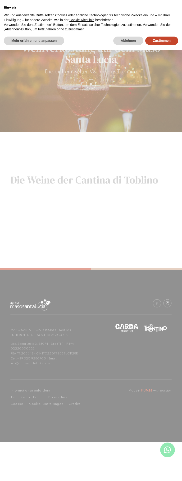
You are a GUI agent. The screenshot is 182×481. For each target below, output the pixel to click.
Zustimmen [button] (162, 40)
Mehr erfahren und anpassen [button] (34, 40)
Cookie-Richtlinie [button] (81, 20)
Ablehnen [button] (128, 40)
